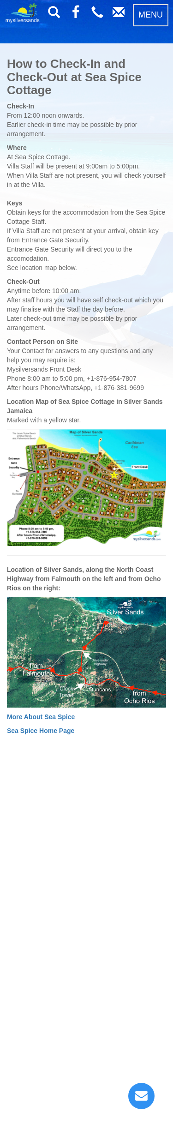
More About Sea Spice (41, 717)
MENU (150, 14)
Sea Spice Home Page (40, 730)
